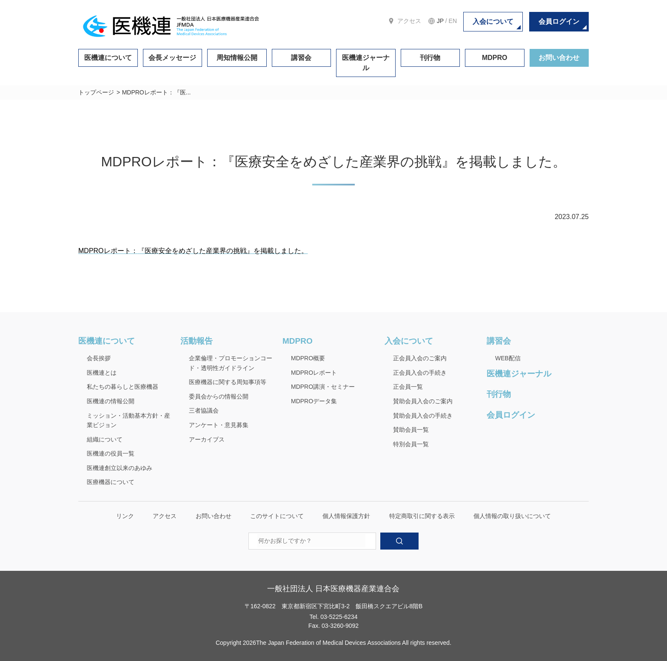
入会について (493, 21)
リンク (125, 516)
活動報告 (196, 340)
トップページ (96, 92)
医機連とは (102, 372)
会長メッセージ (172, 57)
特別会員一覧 (411, 444)
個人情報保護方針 (346, 516)
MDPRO (494, 57)
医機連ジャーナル (366, 62)
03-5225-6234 (338, 616)
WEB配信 (508, 358)
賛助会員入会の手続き (423, 415)
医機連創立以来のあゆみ (119, 467)
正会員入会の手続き (420, 372)
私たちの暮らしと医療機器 (122, 386)
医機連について (108, 57)
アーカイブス (207, 439)
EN (453, 20)
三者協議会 (204, 410)
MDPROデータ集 (314, 401)
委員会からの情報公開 (218, 396)
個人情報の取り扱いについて (512, 516)
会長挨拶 (99, 358)
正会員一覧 (408, 386)
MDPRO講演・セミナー (323, 386)
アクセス (409, 20)
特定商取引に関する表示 (422, 516)
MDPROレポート (314, 372)
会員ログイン (559, 21)
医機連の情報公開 (110, 401)
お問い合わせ (559, 57)
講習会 (301, 57)
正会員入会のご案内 (420, 358)
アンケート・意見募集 (218, 425)
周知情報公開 (237, 57)
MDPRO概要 (308, 358)
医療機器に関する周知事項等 (227, 382)
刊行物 (430, 57)
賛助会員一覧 (411, 429)
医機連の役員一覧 (110, 453)
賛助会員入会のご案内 (423, 401)
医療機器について (110, 482)
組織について (105, 439)
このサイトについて (277, 516)
